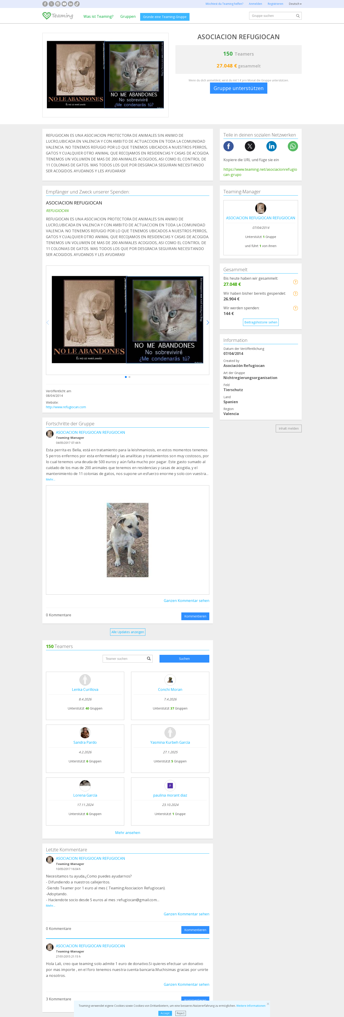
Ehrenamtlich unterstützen (220, 876)
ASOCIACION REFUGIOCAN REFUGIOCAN (90, 432)
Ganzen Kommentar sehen (186, 595)
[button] (126, 377)
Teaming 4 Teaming (216, 868)
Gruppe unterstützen (239, 88)
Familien (185, 908)
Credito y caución (266, 863)
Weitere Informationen (251, 1006)
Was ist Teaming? (98, 16)
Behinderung (121, 917)
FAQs (153, 854)
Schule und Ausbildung (128, 926)
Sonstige (251, 926)
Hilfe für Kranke (57, 917)
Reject (181, 1013)
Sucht (50, 908)
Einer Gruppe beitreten (114, 867)
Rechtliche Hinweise (164, 862)
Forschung (253, 908)
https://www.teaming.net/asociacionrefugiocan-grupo (260, 172)
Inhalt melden (289, 428)
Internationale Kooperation (66, 926)
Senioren (251, 917)
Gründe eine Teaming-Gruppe (165, 17)
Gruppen (128, 16)
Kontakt (155, 871)
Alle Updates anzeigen (127, 627)
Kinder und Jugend (192, 917)
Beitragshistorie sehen (260, 322)
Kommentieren (195, 611)
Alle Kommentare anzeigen (128, 812)
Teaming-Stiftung (58, 854)
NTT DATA (261, 854)
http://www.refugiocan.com (66, 407)
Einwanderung (189, 926)
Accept (165, 1013)
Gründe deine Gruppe (113, 859)
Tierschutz (120, 908)
